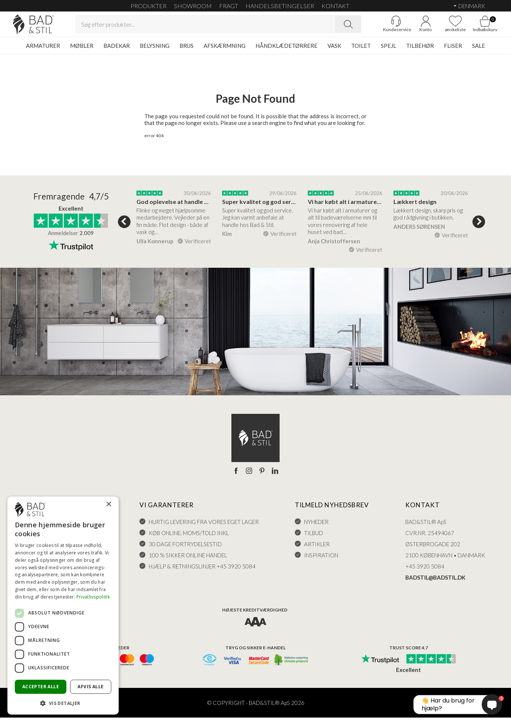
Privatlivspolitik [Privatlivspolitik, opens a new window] (93, 597)
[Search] (348, 26)
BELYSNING (154, 50)
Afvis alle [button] (90, 686)
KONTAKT (335, 5)
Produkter (149, 5)
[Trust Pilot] (380, 664)
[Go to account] (413, 26)
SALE (478, 50)
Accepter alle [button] (40, 686)
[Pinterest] (262, 475)
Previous (124, 226)
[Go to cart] (472, 26)
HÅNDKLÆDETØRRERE (286, 50)
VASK (334, 50)
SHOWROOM (193, 5)
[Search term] (205, 26)
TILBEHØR (420, 50)
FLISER (453, 50)
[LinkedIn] (275, 475)
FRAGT (228, 5)
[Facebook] (236, 475)
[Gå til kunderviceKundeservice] (383, 26)
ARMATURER (43, 50)
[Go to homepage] (46, 26)
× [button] (108, 504)
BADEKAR (116, 50)
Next (478, 226)
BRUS (186, 50)
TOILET (361, 50)
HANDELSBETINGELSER (279, 5)
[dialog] (63, 606)
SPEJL (388, 50)
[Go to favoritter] (442, 26)
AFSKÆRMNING (224, 50)
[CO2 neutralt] (291, 665)
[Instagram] (249, 475)
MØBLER (81, 50)
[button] (63, 703)
